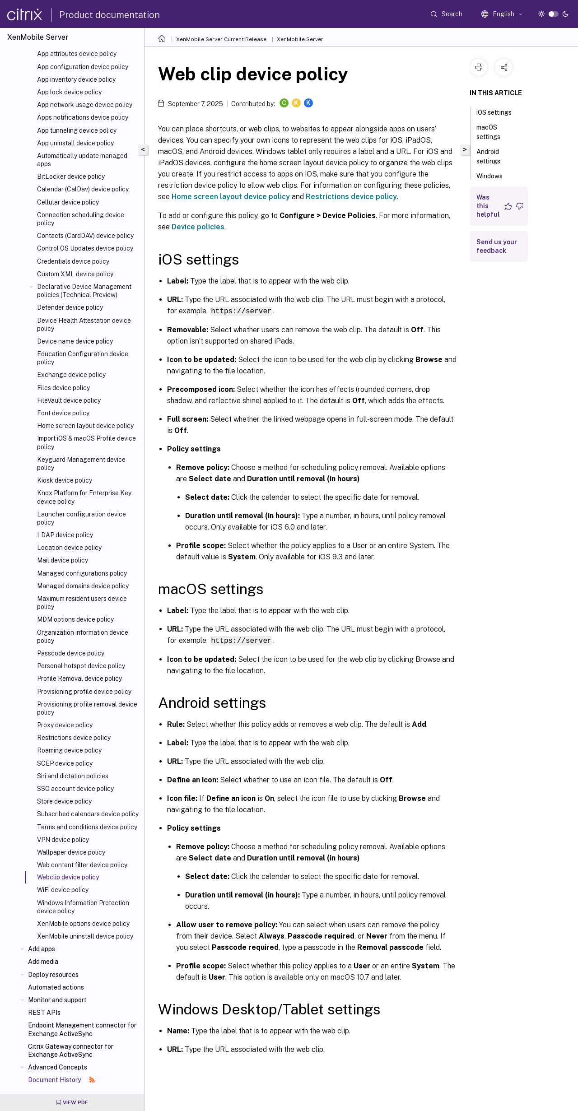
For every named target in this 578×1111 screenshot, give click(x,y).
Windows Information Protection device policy (83, 907)
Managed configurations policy (82, 573)
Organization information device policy (82, 636)
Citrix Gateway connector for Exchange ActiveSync (70, 1050)
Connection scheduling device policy (80, 219)
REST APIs (44, 1012)
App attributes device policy (77, 53)
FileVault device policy (69, 400)
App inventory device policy (76, 79)
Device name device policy (75, 341)
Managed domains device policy (83, 586)
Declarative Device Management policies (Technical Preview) (84, 290)
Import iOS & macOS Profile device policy (86, 442)
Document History (61, 1079)
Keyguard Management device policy (81, 463)
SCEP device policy (65, 763)
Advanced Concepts (57, 1067)
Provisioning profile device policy (84, 691)
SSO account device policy (75, 788)
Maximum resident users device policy (82, 602)
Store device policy (64, 801)
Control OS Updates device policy (85, 248)
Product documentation (109, 14)
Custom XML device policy (75, 274)
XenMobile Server (300, 39)
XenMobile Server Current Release (221, 39)
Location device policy (69, 547)
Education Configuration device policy (82, 358)
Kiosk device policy (64, 480)
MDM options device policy (75, 619)
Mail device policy (62, 560)
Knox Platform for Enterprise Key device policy (84, 497)
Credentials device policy (73, 261)
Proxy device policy (65, 725)
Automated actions (56, 987)
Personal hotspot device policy (81, 665)
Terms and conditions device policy (87, 827)
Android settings (493, 156)
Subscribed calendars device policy (88, 814)
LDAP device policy (65, 535)
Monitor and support (57, 1000)
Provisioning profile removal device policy (87, 708)
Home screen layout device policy (85, 425)
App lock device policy (69, 92)
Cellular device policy (68, 202)
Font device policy (63, 413)
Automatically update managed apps (82, 159)
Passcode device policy (70, 653)
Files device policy (63, 387)
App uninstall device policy (75, 143)
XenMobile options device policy (83, 923)
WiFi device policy (63, 889)
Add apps (41, 949)
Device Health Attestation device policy (84, 324)
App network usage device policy (84, 104)
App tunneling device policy (77, 130)
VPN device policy (63, 839)
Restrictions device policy (74, 737)
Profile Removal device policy (79, 678)
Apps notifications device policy (82, 117)
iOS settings (499, 111)
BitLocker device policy (71, 176)
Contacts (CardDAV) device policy (85, 235)
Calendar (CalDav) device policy (83, 189)
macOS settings (493, 132)
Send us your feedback (496, 246)
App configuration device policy (82, 66)
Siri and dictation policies (72, 776)
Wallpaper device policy (71, 852)
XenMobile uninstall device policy (85, 936)
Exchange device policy (71, 374)
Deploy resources (53, 974)
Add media (43, 961)
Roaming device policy (69, 750)
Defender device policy (70, 307)
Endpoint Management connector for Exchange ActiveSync (82, 1029)
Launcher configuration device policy (81, 518)
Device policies (198, 227)
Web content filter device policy (82, 865)
